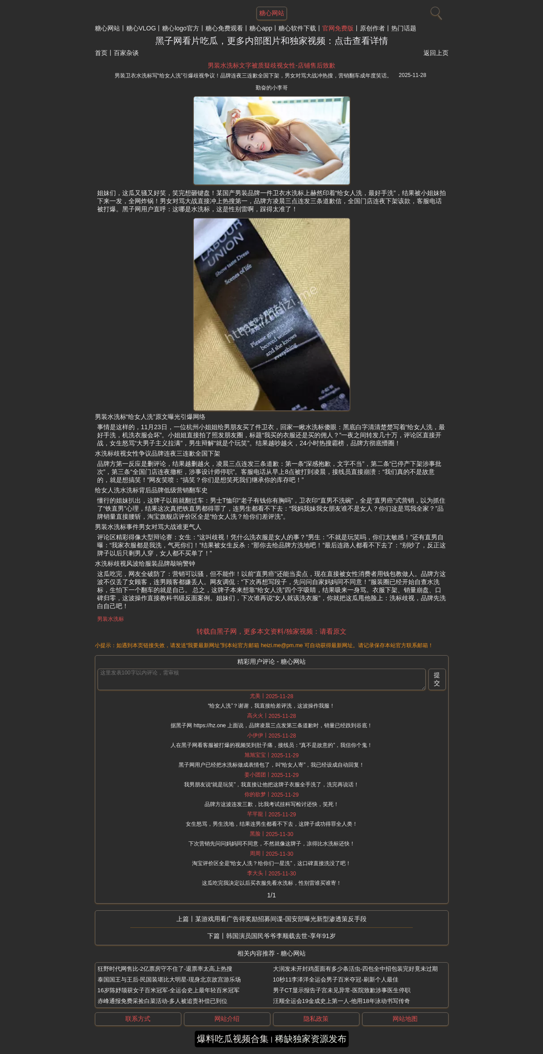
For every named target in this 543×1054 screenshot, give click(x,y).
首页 (101, 52)
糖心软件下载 (297, 28)
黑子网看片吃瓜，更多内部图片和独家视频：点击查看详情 (271, 41)
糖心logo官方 (180, 28)
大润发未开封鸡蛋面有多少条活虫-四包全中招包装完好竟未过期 (355, 968)
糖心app (260, 28)
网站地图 (405, 1018)
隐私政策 (316, 1018)
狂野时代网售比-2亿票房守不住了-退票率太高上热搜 (165, 968)
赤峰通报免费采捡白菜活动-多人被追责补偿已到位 (162, 1001)
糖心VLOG (141, 28)
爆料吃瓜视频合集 (233, 1039)
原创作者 (372, 28)
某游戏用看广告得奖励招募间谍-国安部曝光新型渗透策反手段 (281, 918)
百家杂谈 (126, 52)
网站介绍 (226, 1018)
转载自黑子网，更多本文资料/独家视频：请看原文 (271, 631)
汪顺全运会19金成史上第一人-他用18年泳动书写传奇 (341, 1001)
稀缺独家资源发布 (310, 1039)
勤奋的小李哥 (272, 88)
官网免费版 (338, 28)
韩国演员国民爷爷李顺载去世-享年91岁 (280, 935)
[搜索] (435, 11)
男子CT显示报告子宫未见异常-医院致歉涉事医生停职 (342, 990)
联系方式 (137, 1018)
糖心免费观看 (224, 28)
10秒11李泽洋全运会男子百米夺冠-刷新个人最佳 (335, 979)
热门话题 (403, 28)
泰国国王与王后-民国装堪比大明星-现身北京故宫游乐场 (169, 979)
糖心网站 (107, 28)
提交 (437, 679)
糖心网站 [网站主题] (271, 13)
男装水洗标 (110, 619)
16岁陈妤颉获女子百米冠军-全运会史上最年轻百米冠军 (169, 990)
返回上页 (436, 52)
